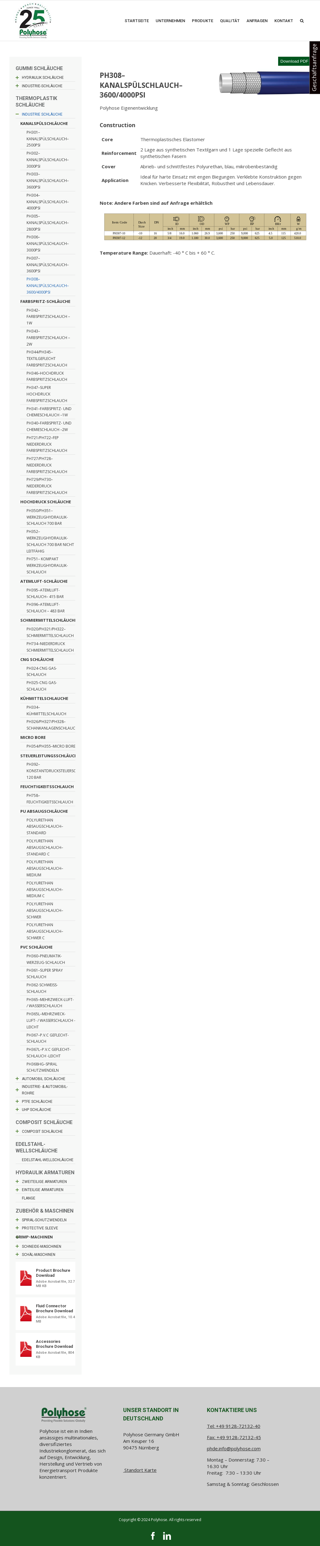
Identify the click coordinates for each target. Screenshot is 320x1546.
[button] (302, 20)
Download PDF (294, 61)
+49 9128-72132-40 (238, 1426)
